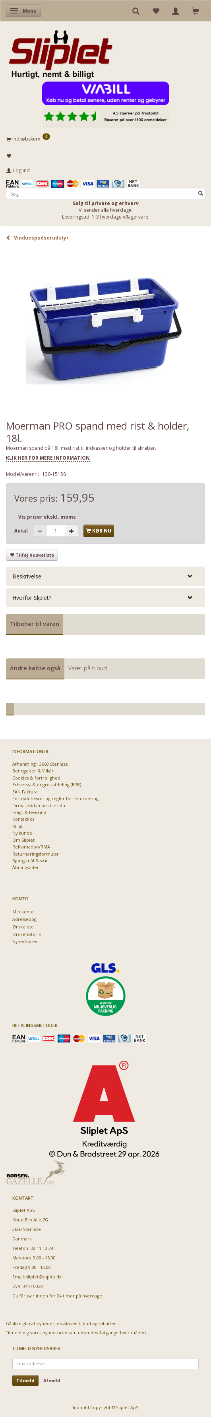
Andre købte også (35, 668)
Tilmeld (25, 1380)
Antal (21, 530)
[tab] (105, 576)
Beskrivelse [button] (26, 576)
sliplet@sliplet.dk (44, 1277)
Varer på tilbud (87, 668)
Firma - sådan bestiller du (38, 805)
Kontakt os (23, 819)
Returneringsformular (35, 854)
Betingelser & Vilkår (33, 771)
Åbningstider (25, 867)
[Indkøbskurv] (105, 138)
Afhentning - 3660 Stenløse (40, 764)
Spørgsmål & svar (30, 861)
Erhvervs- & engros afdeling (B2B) (46, 784)
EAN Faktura (25, 792)
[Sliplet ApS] (60, 52)
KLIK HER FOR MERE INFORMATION (48, 458)
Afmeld (51, 1380)
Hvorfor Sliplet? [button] (31, 597)
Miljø (17, 826)
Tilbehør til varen (34, 624)
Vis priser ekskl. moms (47, 517)
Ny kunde (22, 833)
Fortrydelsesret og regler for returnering (55, 798)
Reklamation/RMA (31, 847)
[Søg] (200, 193)
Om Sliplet (23, 840)
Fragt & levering (29, 812)
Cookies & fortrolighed (36, 778)
